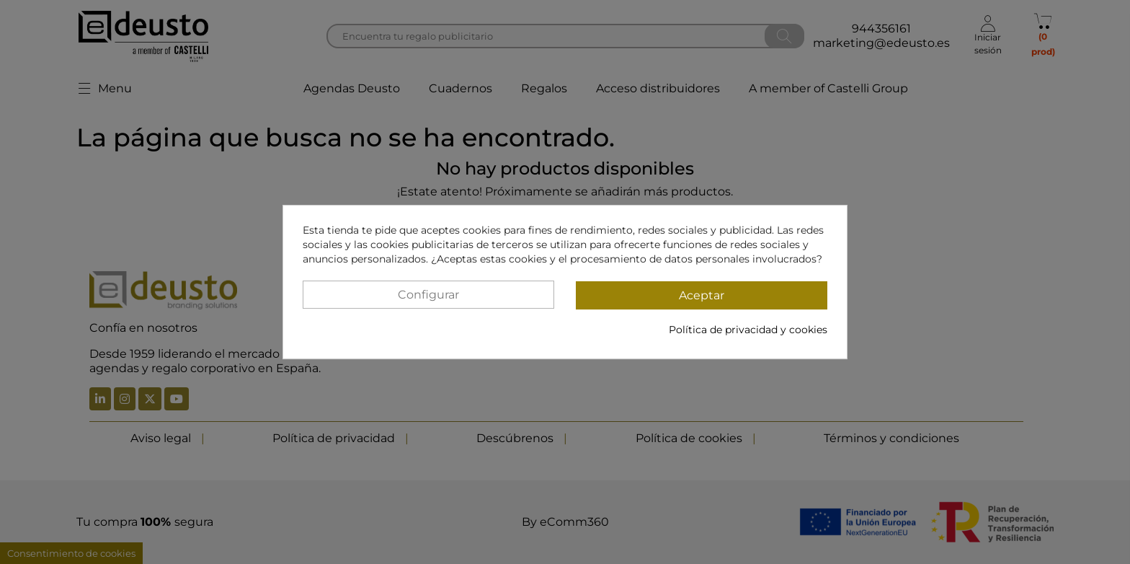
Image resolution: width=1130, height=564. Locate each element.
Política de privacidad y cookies (748, 329)
